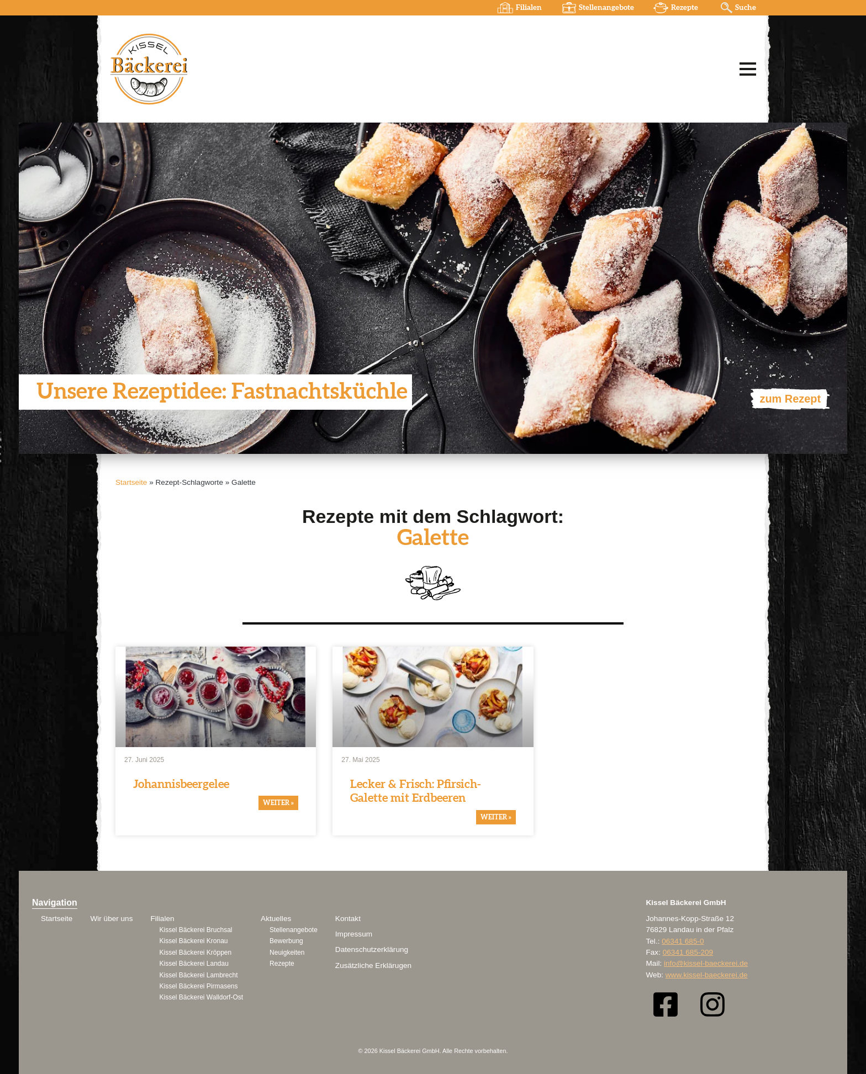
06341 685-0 (683, 941)
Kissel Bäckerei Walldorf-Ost (201, 997)
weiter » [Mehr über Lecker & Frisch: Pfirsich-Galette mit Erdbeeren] (495, 817)
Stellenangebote (606, 8)
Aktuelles (276, 918)
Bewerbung (286, 941)
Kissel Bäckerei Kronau (193, 941)
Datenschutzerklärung (371, 949)
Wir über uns (111, 918)
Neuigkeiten (287, 952)
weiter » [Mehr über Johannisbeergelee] (278, 803)
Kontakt (348, 918)
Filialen (529, 8)
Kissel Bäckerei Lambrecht (198, 975)
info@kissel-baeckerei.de (706, 963)
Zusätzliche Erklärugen (373, 965)
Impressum (353, 934)
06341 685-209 (688, 952)
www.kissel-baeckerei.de (707, 975)
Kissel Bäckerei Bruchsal (195, 930)
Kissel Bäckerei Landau (193, 963)
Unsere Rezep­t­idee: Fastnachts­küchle (222, 392)
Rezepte (684, 8)
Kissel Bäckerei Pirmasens (198, 986)
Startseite (131, 482)
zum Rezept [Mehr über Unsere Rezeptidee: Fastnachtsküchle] (790, 399)
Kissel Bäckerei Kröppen (195, 952)
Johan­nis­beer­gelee (181, 784)
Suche (745, 8)
